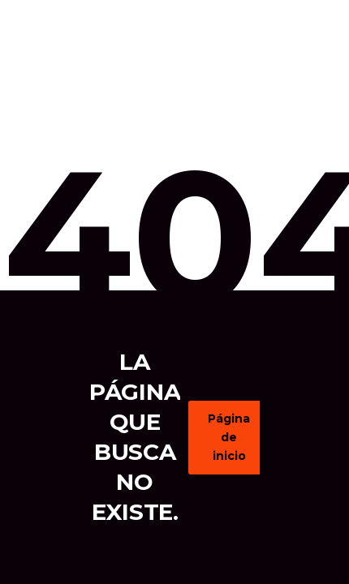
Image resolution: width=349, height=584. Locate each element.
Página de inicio (238, 437)
